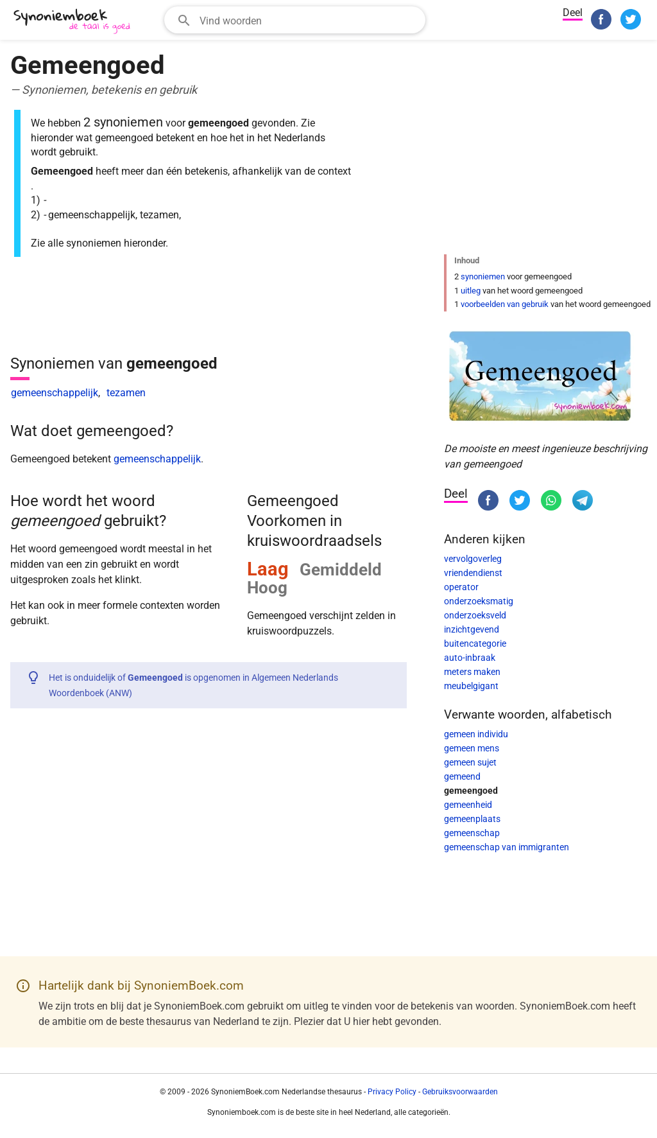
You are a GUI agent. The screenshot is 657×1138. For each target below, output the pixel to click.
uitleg (471, 290)
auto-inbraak (469, 657)
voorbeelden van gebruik (505, 304)
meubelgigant (471, 686)
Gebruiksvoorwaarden (460, 1091)
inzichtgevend (471, 629)
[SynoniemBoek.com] (74, 21)
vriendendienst (473, 573)
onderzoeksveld (475, 615)
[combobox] (295, 20)
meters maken (472, 672)
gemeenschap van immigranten (506, 847)
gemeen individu (476, 734)
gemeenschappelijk (54, 393)
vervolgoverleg (473, 559)
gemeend (462, 776)
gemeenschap (472, 833)
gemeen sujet (470, 762)
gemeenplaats (472, 819)
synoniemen (483, 276)
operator (461, 587)
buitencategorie (475, 643)
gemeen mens (471, 748)
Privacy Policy (392, 1091)
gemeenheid (468, 805)
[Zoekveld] (308, 20)
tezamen (126, 393)
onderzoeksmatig (478, 601)
